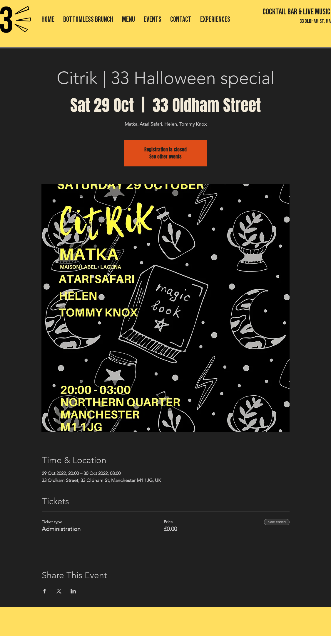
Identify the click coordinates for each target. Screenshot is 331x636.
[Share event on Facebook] (44, 591)
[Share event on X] (59, 591)
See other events (165, 156)
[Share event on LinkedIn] (73, 591)
